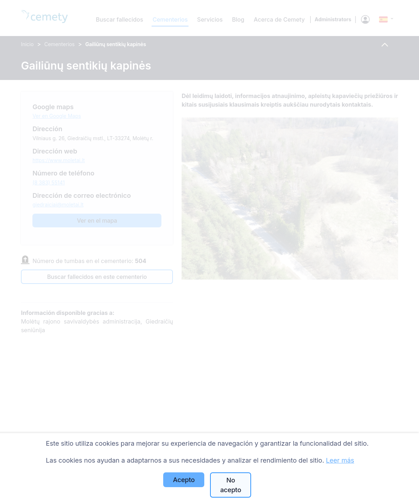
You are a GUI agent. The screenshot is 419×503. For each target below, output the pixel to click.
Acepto (184, 480)
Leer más (340, 460)
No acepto (230, 485)
